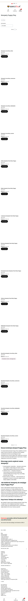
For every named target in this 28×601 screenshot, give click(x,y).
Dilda (2, 554)
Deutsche (3, 593)
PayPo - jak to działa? (5, 573)
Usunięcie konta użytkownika (7, 546)
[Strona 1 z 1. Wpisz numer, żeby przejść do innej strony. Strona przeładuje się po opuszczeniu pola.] (15, 29)
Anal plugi (3, 552)
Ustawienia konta (4, 538)
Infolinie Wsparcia (4, 572)
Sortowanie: (3, 23)
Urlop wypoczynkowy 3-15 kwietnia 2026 (9, 579)
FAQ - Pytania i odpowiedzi (6, 563)
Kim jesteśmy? (4, 584)
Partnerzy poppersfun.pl (6, 591)
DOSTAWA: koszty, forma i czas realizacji (9, 545)
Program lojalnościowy (5, 544)
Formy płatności (4, 570)
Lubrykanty (3, 556)
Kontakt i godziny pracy (6, 588)
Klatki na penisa (4, 555)
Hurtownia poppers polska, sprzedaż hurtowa (10, 590)
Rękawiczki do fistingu (5, 562)
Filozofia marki (4, 585)
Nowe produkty (4, 534)
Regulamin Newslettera (5, 578)
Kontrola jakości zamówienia (7, 589)
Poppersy (3, 551)
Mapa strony (3, 595)
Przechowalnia (4, 535)
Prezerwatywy (4, 558)
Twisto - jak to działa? (5, 574)
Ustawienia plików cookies (6, 539)
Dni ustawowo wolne (5, 571)
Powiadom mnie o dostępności (8, 358)
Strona (12, 29)
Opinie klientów (4, 587)
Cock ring (3, 559)
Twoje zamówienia (5, 536)
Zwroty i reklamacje (5, 575)
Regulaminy (3, 568)
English (2, 594)
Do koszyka (4, 56)
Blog (2, 533)
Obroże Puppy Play (5, 557)
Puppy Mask (3, 561)
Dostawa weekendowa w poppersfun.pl (9, 540)
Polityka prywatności (5, 577)
